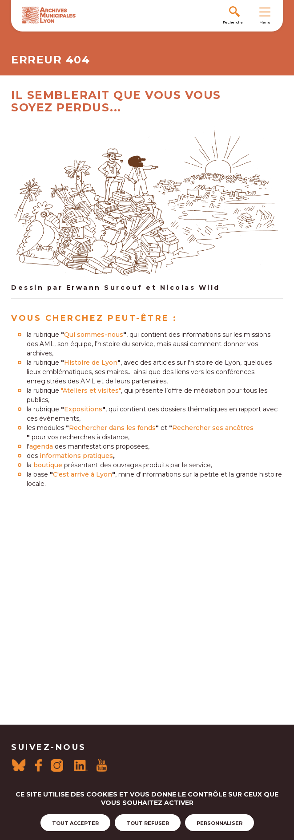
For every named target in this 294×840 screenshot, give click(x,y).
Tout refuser (147, 823)
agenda (41, 446)
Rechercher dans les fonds (112, 428)
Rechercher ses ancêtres (213, 428)
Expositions (83, 409)
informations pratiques (76, 456)
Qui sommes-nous (93, 335)
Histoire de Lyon (90, 363)
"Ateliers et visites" (91, 390)
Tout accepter (75, 823)
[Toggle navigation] (265, 11)
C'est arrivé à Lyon (82, 474)
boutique (47, 465)
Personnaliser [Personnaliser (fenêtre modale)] (219, 823)
